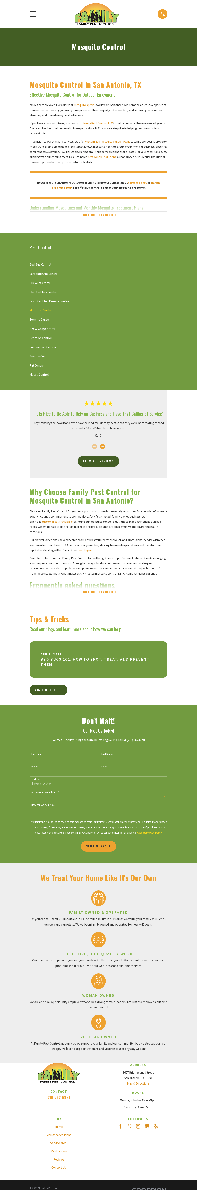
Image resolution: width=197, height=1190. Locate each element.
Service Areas (59, 1144)
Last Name (107, 755)
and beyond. (86, 550)
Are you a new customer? (45, 793)
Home (59, 1128)
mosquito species (85, 105)
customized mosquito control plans (108, 141)
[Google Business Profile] (147, 1128)
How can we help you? (43, 806)
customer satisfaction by (57, 522)
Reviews (58, 1161)
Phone (34, 768)
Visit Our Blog (48, 691)
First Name (37, 755)
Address (36, 780)
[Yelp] (156, 1128)
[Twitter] (129, 1128)
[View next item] (102, 447)
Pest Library (59, 1153)
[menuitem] (98, 265)
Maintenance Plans (58, 1136)
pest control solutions (102, 157)
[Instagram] (138, 1128)
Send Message (98, 847)
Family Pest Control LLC (97, 123)
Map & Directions (138, 1085)
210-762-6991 (59, 1098)
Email (104, 768)
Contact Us (58, 1169)
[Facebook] (120, 1128)
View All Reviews (98, 461)
